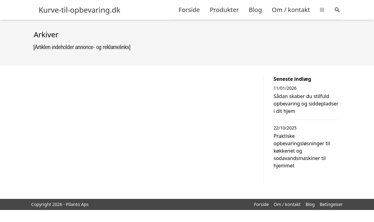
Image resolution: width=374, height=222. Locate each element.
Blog (255, 10)
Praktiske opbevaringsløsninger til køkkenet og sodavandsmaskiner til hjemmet (302, 151)
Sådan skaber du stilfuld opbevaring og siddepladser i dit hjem (306, 103)
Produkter (224, 10)
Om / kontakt (291, 10)
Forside (189, 10)
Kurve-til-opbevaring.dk (79, 10)
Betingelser (331, 204)
